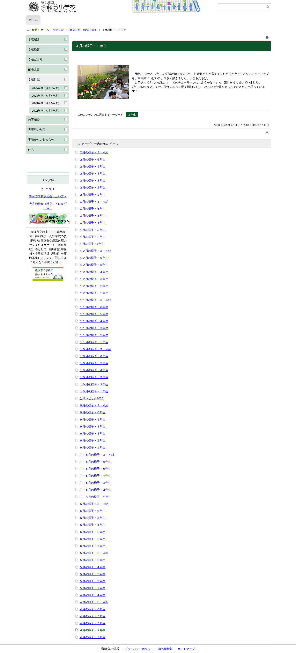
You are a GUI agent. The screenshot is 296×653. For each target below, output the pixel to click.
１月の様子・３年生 (92, 229)
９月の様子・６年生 (92, 412)
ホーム (33, 20)
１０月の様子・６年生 (94, 356)
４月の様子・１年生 (92, 637)
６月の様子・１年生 (92, 546)
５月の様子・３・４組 (94, 553)
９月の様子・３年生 (92, 433)
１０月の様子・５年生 (94, 363)
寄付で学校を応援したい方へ (48, 196)
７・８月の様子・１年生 (95, 496)
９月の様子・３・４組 (94, 405)
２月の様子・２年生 (92, 187)
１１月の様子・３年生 (94, 328)
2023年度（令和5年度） (83, 29)
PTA (31, 149)
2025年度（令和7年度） (46, 88)
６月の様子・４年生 (92, 524)
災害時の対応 (36, 129)
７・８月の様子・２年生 (95, 489)
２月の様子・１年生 (92, 194)
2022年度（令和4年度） (46, 110)
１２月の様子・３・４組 (95, 250)
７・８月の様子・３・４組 (97, 454)
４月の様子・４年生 (92, 595)
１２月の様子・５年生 (94, 264)
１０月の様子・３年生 (94, 377)
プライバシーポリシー (139, 649)
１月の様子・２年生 (92, 236)
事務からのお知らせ (41, 139)
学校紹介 (34, 39)
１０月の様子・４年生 (94, 370)
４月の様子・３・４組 (94, 602)
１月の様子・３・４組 (94, 201)
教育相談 (34, 119)
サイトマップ (186, 649)
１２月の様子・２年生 (94, 286)
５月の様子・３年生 (92, 574)
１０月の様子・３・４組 (95, 349)
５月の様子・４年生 (92, 567)
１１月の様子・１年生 (94, 342)
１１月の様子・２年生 (94, 335)
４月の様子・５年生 (92, 616)
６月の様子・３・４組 (94, 503)
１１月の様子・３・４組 (95, 300)
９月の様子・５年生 (92, 419)
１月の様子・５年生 (92, 215)
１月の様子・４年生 (92, 222)
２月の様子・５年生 (92, 166)
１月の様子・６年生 (92, 208)
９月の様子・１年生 (92, 447)
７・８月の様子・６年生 (95, 461)
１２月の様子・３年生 (94, 279)
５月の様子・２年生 (92, 581)
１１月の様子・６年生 (94, 307)
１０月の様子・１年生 (94, 391)
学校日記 (58, 29)
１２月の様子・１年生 (94, 293)
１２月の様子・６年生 (94, 257)
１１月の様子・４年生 (94, 321)
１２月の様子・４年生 (94, 272)
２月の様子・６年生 (92, 159)
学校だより (35, 59)
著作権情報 (165, 649)
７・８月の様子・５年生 (95, 468)
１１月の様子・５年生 (94, 314)
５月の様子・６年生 (92, 560)
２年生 (132, 114)
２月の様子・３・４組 (94, 152)
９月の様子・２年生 (92, 440)
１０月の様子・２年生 (94, 384)
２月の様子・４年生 (92, 173)
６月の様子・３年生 (92, 532)
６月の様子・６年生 (92, 510)
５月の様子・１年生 (92, 588)
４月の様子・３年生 (92, 623)
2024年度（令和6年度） (46, 95)
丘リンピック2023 (91, 398)
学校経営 (34, 49)
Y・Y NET (47, 189)
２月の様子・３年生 (92, 180)
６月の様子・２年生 (92, 539)
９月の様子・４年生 (92, 426)
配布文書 (34, 69)
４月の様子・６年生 (92, 609)
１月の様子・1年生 (92, 243)
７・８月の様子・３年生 (95, 482)
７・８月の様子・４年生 (95, 475)
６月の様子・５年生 (92, 517)
